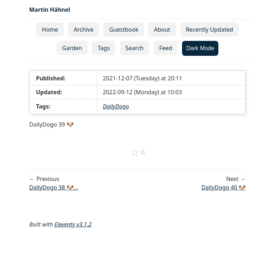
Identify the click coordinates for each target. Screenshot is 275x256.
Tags (104, 48)
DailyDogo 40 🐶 (223, 187)
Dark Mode (200, 48)
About (162, 29)
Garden (72, 48)
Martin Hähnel (49, 10)
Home (50, 29)
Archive (83, 29)
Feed (165, 48)
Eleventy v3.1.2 (73, 224)
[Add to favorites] (137, 152)
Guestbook (123, 29)
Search (134, 48)
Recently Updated (209, 29)
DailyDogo (116, 106)
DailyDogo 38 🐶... (53, 187)
